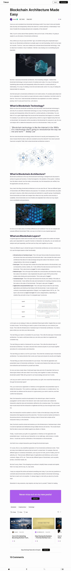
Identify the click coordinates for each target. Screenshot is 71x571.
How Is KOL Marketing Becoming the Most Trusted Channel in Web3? (21, 537)
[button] (13, 19)
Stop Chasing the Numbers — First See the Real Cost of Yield (43, 537)
